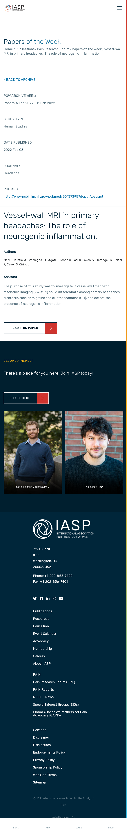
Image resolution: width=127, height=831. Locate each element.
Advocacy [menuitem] (41, 641)
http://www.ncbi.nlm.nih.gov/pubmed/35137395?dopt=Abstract (53, 197)
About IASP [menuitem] (42, 664)
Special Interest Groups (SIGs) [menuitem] (56, 705)
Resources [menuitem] (41, 619)
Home (16, 825)
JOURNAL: (12, 166)
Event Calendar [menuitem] (44, 634)
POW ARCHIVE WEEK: (20, 96)
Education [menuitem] (41, 626)
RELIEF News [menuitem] (43, 697)
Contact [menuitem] (39, 730)
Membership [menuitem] (42, 649)
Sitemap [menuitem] (39, 782)
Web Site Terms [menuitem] (45, 775)
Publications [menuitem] (42, 611)
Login (111, 825)
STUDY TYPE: (14, 119)
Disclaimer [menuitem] (41, 737)
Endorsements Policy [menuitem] (49, 752)
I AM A (47, 825)
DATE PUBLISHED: (18, 142)
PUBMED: (11, 189)
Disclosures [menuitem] (42, 745)
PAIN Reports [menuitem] (43, 690)
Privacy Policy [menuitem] (44, 760)
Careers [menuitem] (39, 656)
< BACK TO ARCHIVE (19, 80)
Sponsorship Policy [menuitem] (47, 767)
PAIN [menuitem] (37, 675)
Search (79, 825)
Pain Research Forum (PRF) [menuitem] (54, 682)
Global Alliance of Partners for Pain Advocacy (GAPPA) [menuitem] (60, 713)
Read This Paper (24, 328)
